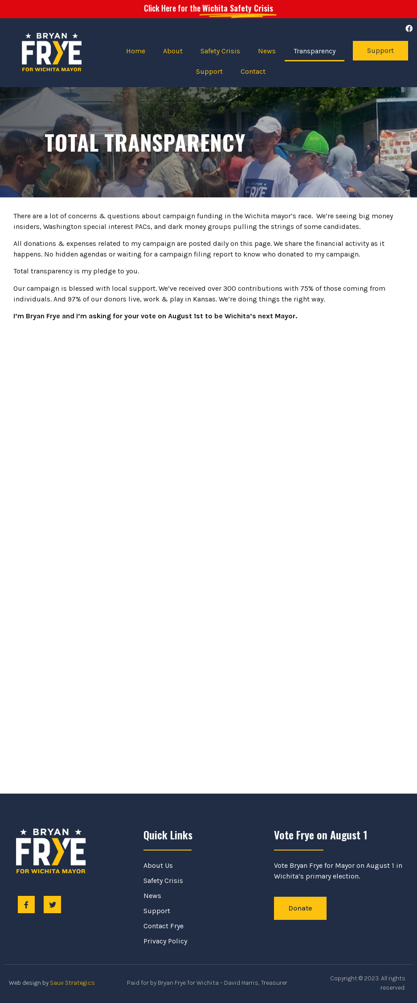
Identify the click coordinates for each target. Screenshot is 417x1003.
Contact (253, 71)
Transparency (314, 51)
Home (135, 51)
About (173, 51)
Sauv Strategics (72, 983)
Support (209, 71)
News (267, 51)
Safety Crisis (220, 51)
